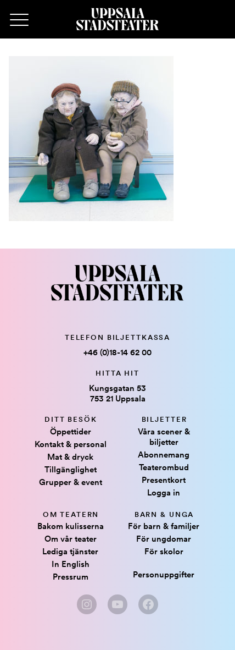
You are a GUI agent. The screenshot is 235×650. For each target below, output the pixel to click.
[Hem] (117, 19)
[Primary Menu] (19, 20)
